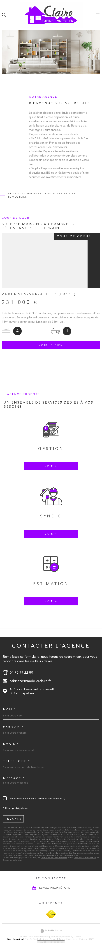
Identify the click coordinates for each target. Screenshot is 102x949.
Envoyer (13, 818)
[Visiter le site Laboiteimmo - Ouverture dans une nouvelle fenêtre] (51, 931)
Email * (11, 743)
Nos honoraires (15, 939)
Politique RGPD (86, 939)
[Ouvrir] (4, 15)
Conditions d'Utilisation (85, 858)
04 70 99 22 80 (21, 672)
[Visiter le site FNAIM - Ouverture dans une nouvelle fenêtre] (51, 914)
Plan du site (31, 939)
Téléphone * (16, 761)
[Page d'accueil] (51, 15)
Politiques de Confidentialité (54, 858)
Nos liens (72, 939)
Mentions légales (48, 939)
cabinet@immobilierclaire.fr (30, 681)
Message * (14, 778)
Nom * (9, 709)
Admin (62, 939)
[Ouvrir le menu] (98, 15)
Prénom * (13, 726)
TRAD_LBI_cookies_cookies (51, 942)
